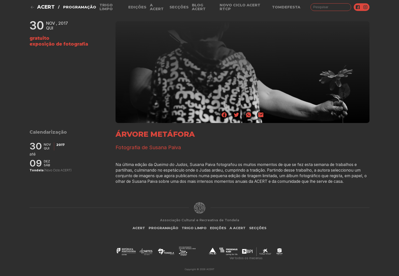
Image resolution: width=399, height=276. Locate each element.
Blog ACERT (199, 7)
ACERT (46, 7)
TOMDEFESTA (286, 7)
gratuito (39, 38)
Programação (79, 7)
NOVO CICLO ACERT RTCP (240, 7)
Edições (137, 7)
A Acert (157, 7)
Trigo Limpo (106, 7)
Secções (179, 7)
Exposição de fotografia (59, 44)
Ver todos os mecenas (246, 258)
